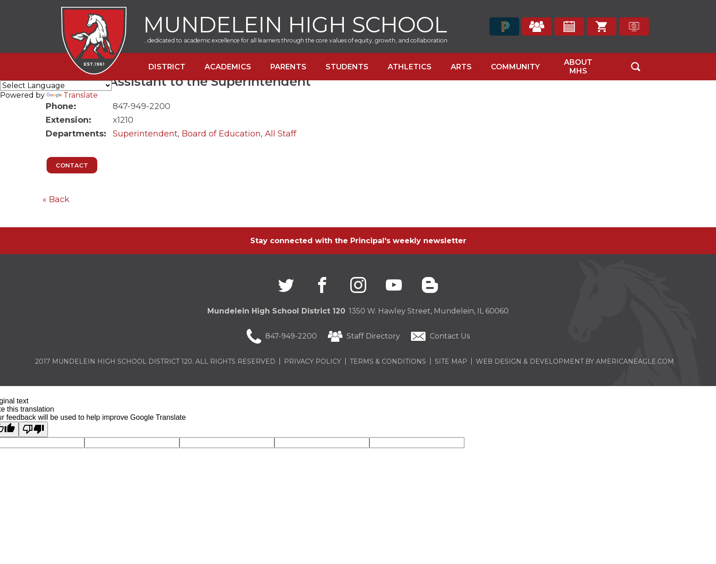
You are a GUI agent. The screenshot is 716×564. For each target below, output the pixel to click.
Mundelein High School (295, 23)
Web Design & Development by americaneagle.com (575, 361)
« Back (55, 199)
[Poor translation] (33, 429)
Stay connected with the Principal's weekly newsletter (358, 240)
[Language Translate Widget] (56, 85)
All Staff (280, 134)
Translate (72, 95)
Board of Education (221, 134)
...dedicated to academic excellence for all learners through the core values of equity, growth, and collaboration (295, 40)
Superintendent (145, 134)
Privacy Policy (312, 361)
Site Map (451, 361)
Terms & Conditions (388, 361)
